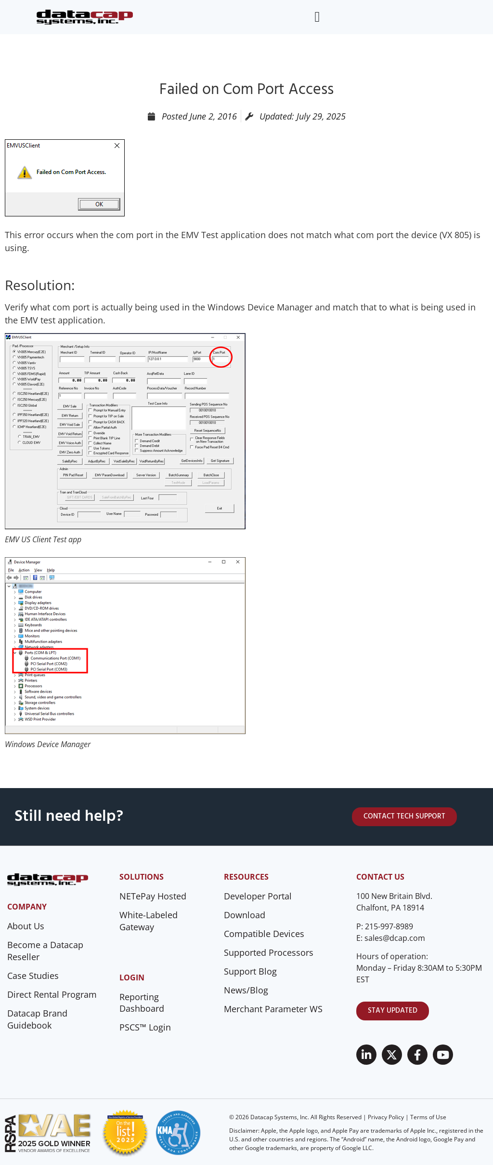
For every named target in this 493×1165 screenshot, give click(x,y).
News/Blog (246, 990)
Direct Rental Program (52, 994)
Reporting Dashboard (141, 1003)
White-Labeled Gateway (148, 921)
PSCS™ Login (145, 1027)
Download (244, 915)
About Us (25, 926)
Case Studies (33, 975)
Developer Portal (258, 896)
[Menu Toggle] (317, 17)
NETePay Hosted (152, 896)
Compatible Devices (264, 933)
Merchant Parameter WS (273, 1009)
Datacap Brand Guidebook (37, 1019)
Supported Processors (268, 952)
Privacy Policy (386, 1117)
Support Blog (250, 971)
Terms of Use (428, 1117)
